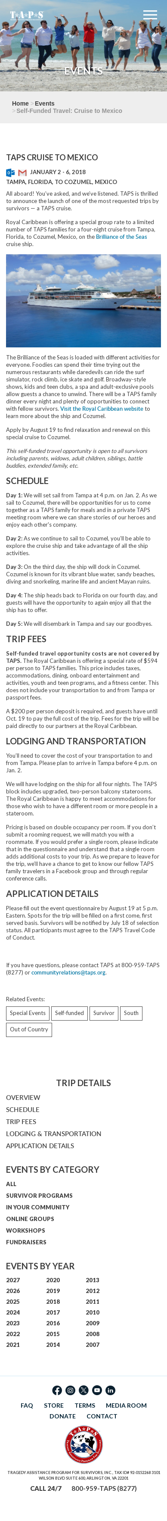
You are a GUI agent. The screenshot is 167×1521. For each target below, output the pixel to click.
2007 (92, 1344)
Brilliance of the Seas (121, 236)
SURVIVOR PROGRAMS (39, 1195)
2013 (92, 1280)
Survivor (103, 1012)
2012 (92, 1290)
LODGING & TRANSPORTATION (54, 1133)
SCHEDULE (23, 1109)
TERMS (84, 1405)
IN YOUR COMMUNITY (37, 1207)
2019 (53, 1290)
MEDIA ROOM (126, 1405)
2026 (13, 1290)
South (131, 1012)
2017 (53, 1312)
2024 (13, 1312)
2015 (53, 1333)
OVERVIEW (23, 1097)
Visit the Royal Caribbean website (101, 408)
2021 (13, 1344)
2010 (92, 1312)
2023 (13, 1323)
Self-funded (69, 1012)
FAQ (27, 1405)
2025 (13, 1301)
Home (20, 103)
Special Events (28, 1012)
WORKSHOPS (25, 1230)
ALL (11, 1184)
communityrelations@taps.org (68, 972)
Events (45, 103)
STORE (54, 1405)
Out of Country (29, 1029)
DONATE (62, 1416)
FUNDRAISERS (26, 1242)
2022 (13, 1333)
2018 (53, 1301)
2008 (92, 1333)
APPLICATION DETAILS (40, 1145)
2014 (53, 1344)
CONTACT (102, 1416)
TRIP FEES (21, 1121)
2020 (53, 1280)
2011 (92, 1301)
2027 (13, 1280)
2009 (92, 1323)
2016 (53, 1323)
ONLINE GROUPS (30, 1218)
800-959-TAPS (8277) (104, 1488)
